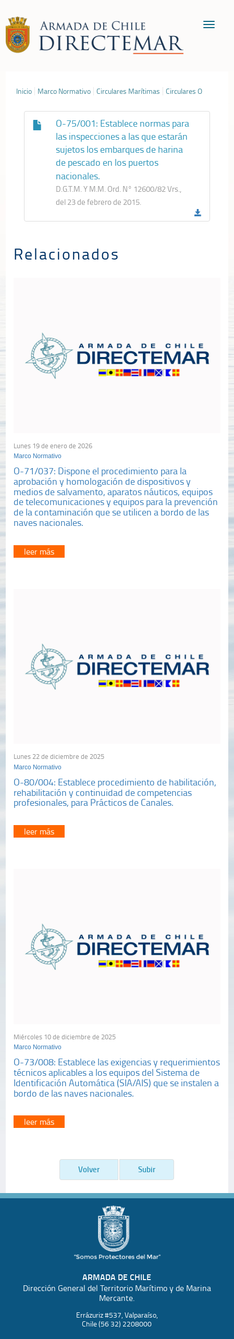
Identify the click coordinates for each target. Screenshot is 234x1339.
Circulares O (184, 91)
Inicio (24, 91)
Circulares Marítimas (128, 91)
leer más (39, 551)
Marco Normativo (64, 91)
